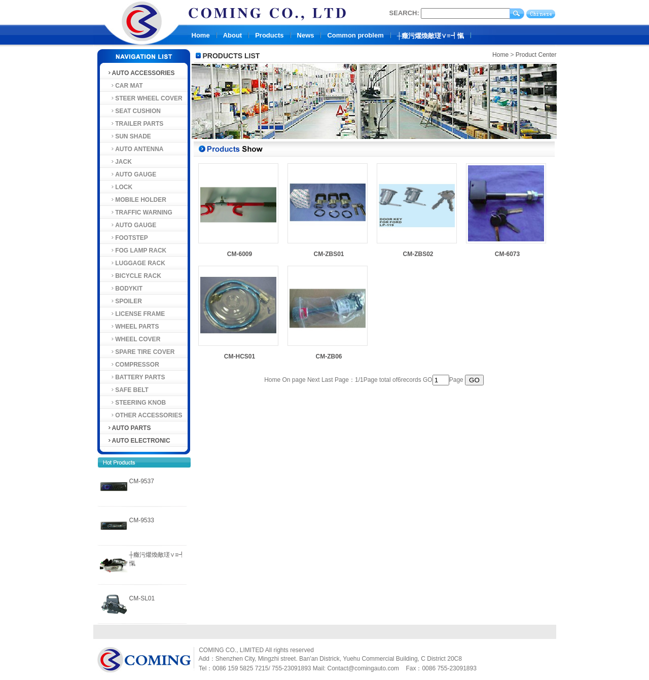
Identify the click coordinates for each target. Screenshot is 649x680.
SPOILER (124, 301)
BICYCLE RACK (134, 275)
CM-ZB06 (328, 356)
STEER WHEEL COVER (145, 98)
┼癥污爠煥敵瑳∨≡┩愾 (430, 36)
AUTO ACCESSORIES (141, 73)
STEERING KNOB (136, 402)
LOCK (120, 187)
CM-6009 (239, 254)
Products (269, 35)
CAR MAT (125, 85)
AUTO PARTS (129, 428)
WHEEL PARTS (133, 326)
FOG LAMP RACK (137, 250)
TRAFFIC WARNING (139, 212)
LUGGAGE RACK (136, 263)
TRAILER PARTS (135, 123)
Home (201, 35)
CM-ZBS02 (418, 254)
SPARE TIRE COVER (141, 351)
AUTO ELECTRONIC (138, 440)
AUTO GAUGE (132, 174)
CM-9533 (141, 520)
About (232, 35)
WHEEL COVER (134, 339)
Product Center (536, 54)
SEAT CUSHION (134, 111)
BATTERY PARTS (136, 377)
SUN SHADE (129, 136)
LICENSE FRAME (136, 313)
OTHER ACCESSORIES (145, 415)
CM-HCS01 (239, 356)
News (305, 35)
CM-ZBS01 (328, 254)
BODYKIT (125, 288)
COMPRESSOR (133, 364)
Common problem (355, 35)
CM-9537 (141, 481)
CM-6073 (507, 254)
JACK (119, 161)
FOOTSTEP (127, 237)
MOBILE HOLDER (136, 199)
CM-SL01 (142, 598)
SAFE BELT (128, 389)
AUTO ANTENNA (135, 149)
